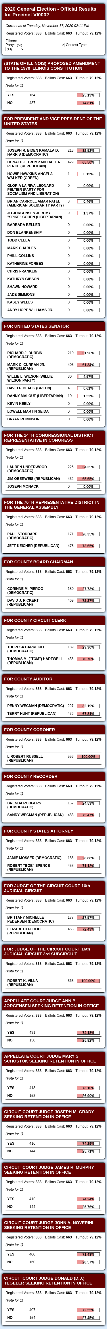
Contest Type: (77, 45)
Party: (10, 45)
